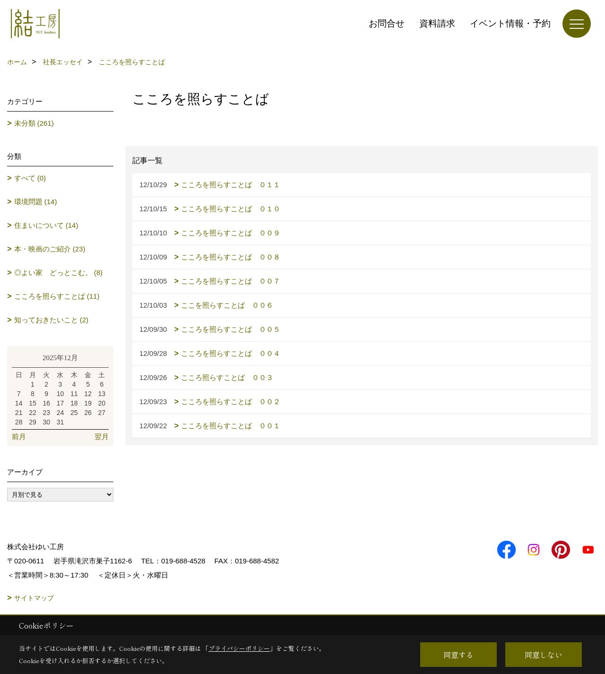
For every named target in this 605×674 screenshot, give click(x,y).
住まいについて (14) (46, 225)
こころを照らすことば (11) (57, 296)
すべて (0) (30, 178)
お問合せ (387, 23)
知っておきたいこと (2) (51, 320)
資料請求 (437, 23)
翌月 (102, 436)
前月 (19, 436)
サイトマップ (34, 598)
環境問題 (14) (35, 202)
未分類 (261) (34, 123)
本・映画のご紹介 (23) (50, 249)
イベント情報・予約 (510, 23)
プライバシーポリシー (239, 648)
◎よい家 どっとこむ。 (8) (58, 272)
